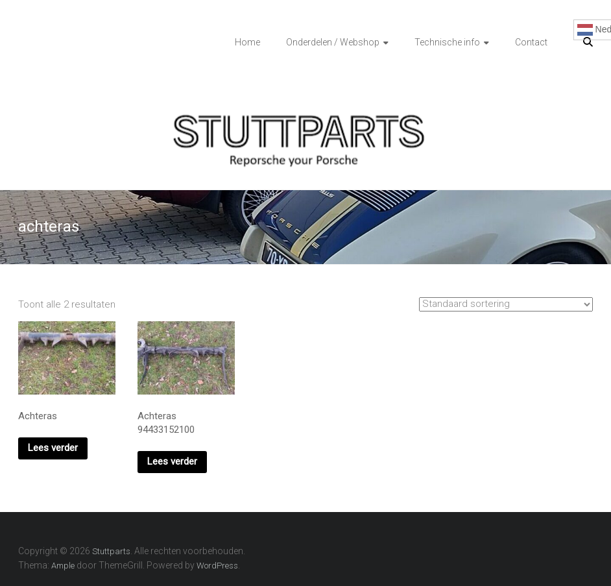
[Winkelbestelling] (506, 304)
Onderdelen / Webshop (332, 42)
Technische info (447, 42)
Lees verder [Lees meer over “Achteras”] (53, 448)
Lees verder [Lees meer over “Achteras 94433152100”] (172, 461)
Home (247, 42)
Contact (531, 42)
